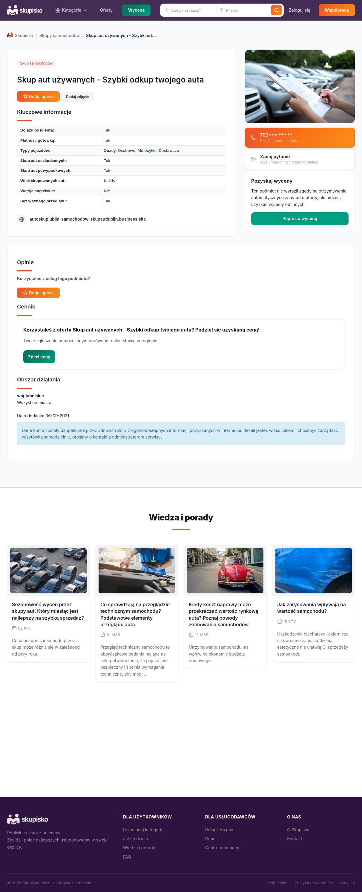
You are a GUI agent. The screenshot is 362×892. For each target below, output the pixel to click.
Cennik (212, 838)
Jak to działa (135, 838)
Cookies (347, 882)
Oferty (106, 10)
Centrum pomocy (222, 847)
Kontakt (294, 838)
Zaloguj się (299, 10)
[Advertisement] (181, 752)
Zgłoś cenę (39, 356)
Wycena (136, 10)
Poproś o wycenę (300, 218)
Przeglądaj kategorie (143, 829)
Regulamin (277, 882)
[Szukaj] (276, 10)
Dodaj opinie (38, 96)
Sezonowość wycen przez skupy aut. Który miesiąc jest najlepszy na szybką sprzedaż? (48, 611)
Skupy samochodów (59, 35)
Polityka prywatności (313, 882)
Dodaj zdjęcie (77, 96)
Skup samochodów (36, 63)
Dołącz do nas (219, 829)
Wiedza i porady (139, 847)
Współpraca (337, 10)
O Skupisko (298, 829)
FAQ (127, 856)
